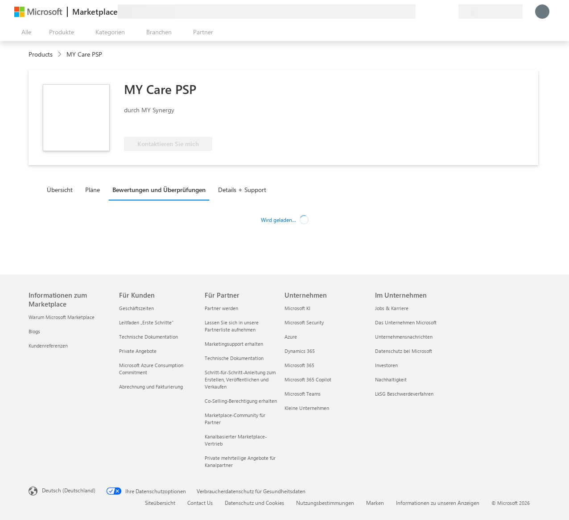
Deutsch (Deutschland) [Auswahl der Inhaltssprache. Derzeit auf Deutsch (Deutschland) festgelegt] (68, 490)
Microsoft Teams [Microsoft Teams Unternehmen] (302, 393)
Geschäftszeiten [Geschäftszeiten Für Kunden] (136, 308)
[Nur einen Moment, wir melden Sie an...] (542, 11)
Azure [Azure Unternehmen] (290, 336)
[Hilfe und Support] (429, 11)
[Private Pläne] (451, 11)
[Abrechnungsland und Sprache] (490, 11)
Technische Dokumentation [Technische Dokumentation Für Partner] (234, 358)
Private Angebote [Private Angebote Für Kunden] (138, 351)
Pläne (92, 189)
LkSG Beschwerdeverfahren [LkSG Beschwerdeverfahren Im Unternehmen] (404, 393)
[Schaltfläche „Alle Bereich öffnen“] (24, 32)
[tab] (62, 189)
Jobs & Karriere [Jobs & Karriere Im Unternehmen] (391, 308)
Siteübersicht (160, 502)
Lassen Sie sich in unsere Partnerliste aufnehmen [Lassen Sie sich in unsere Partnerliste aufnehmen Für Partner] (232, 326)
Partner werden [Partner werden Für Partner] (221, 308)
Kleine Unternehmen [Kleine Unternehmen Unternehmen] (306, 408)
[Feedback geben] (419, 11)
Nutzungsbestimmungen (325, 502)
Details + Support (242, 189)
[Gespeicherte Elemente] (440, 11)
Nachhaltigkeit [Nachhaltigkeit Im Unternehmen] (391, 379)
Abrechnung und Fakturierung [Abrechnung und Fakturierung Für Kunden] (151, 386)
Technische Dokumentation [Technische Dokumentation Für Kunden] (148, 336)
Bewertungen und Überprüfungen (159, 189)
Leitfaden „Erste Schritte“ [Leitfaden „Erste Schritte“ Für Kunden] (146, 322)
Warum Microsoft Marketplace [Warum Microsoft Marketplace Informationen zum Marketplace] (62, 317)
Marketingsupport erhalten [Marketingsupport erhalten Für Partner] (234, 343)
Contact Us (200, 502)
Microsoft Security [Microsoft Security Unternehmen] (304, 322)
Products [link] (41, 54)
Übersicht (60, 189)
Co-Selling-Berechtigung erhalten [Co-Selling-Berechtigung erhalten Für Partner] (241, 400)
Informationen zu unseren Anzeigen (437, 502)
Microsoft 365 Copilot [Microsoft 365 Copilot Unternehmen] (307, 379)
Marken (375, 502)
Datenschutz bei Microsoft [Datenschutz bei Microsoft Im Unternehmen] (403, 351)
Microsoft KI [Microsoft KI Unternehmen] (297, 308)
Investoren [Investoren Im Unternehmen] (386, 365)
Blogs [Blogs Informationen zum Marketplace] (34, 331)
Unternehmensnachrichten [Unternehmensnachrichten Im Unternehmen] (404, 336)
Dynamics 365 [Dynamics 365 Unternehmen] (299, 351)
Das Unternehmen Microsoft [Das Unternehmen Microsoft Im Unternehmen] (406, 322)
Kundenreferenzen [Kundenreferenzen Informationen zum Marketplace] (48, 345)
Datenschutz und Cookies (254, 502)
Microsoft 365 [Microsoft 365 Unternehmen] (299, 365)
